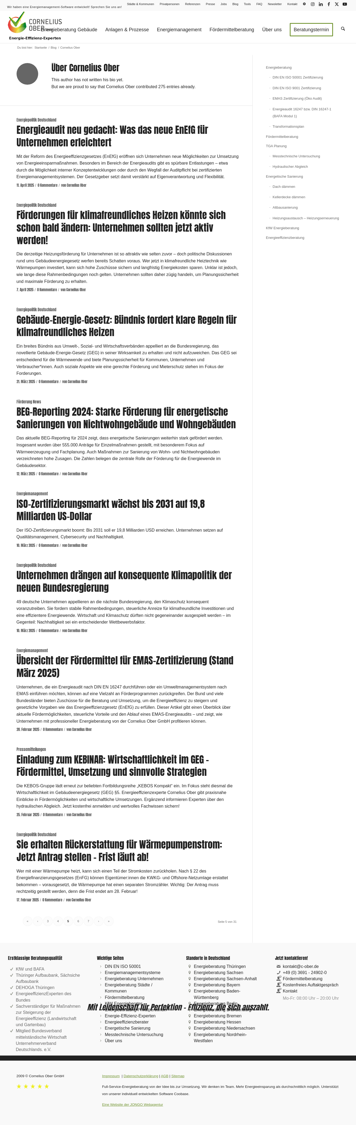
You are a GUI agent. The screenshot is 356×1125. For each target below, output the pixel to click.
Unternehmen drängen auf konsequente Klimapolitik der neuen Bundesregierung (124, 581)
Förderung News (29, 402)
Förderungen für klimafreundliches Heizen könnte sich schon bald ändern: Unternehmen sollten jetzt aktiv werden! (121, 227)
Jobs (224, 4)
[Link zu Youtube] (345, 4)
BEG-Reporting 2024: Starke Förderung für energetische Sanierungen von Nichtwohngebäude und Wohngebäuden (126, 417)
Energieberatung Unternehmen (134, 978)
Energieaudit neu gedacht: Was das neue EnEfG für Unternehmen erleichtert (112, 136)
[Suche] (343, 27)
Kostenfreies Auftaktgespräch (310, 985)
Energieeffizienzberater (126, 1022)
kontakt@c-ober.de (301, 966)
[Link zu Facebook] (328, 4)
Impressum (111, 1076)
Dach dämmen (284, 187)
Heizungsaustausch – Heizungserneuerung (306, 218)
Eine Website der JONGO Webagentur (132, 1105)
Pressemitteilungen (31, 749)
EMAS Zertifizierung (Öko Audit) (297, 98)
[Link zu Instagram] (312, 4)
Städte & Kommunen (140, 4)
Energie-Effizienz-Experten (130, 1016)
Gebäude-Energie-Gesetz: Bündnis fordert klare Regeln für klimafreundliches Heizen (127, 326)
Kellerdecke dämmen (289, 197)
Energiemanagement (32, 494)
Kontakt (292, 4)
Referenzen (192, 4)
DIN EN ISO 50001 (123, 966)
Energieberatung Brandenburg (222, 1009)
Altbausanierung (285, 207)
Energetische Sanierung (284, 176)
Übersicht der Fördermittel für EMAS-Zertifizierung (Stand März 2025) (125, 666)
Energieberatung (279, 67)
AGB (164, 1076)
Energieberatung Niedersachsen (224, 1028)
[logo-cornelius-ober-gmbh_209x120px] (35, 27)
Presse (210, 4)
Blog (235, 4)
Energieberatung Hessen (217, 1022)
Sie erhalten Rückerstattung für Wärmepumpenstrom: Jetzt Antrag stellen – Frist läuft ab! (119, 850)
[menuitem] (140, 4)
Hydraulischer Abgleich (290, 167)
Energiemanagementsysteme (132, 972)
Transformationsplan (288, 126)
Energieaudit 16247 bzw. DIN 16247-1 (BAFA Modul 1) (302, 112)
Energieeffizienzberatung (285, 238)
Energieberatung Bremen (218, 1016)
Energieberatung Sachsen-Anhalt (225, 978)
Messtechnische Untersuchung (296, 156)
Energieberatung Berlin (216, 1003)
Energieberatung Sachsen (218, 972)
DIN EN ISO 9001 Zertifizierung (297, 88)
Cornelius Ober (77, 185)
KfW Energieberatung (282, 228)
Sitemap (177, 1076)
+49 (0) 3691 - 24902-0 (305, 972)
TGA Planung (276, 146)
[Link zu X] (337, 4)
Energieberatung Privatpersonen (135, 1009)
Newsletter (275, 4)
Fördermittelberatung (282, 137)
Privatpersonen (169, 4)
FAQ (259, 4)
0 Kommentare (47, 185)
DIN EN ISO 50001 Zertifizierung (298, 77)
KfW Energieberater (123, 1003)
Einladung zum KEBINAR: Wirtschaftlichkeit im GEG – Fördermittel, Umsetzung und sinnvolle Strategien (113, 765)
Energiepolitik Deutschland (36, 120)
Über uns (113, 1040)
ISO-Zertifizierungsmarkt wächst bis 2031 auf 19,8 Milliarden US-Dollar (111, 510)
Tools (247, 4)
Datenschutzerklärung (141, 1076)
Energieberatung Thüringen (220, 966)
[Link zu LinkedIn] (320, 4)
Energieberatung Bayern (217, 985)
